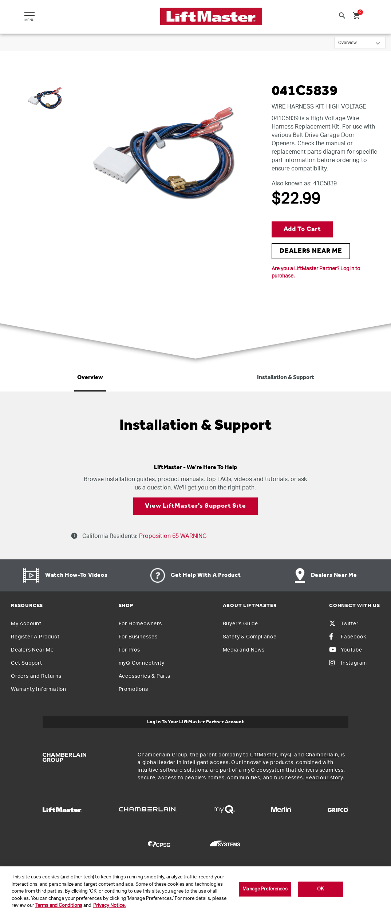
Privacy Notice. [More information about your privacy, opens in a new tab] (109, 905)
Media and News (244, 650)
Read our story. (324, 777)
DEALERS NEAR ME (311, 251)
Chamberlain (321, 754)
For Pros (129, 650)
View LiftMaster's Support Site (195, 506)
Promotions (133, 689)
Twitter (344, 623)
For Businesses (138, 637)
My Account (26, 623)
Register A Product (35, 637)
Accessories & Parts (144, 676)
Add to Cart (302, 229)
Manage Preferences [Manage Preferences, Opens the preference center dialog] (264, 889)
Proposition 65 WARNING (172, 536)
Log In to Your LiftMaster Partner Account (195, 722)
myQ (285, 754)
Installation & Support (285, 378)
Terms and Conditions (58, 905)
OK (320, 889)
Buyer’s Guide (240, 623)
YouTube (345, 650)
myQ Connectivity (142, 663)
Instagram (348, 663)
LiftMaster (263, 754)
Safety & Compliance (250, 637)
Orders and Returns (36, 676)
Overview (90, 378)
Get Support (26, 663)
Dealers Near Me (32, 650)
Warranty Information (38, 689)
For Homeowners (140, 623)
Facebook (347, 637)
